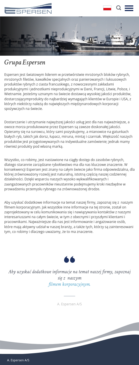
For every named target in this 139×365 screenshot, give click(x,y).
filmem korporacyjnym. (69, 284)
